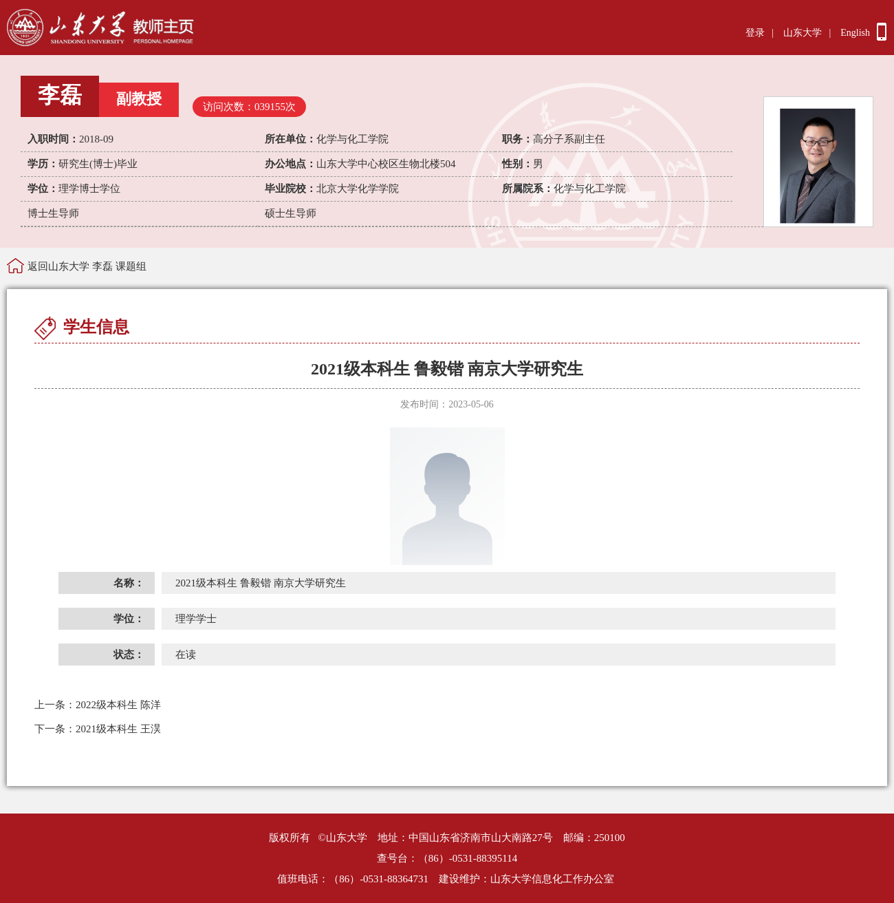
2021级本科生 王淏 (97, 728)
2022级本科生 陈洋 (97, 704)
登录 (755, 33)
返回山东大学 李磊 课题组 (87, 266)
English (855, 33)
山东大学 (802, 33)
